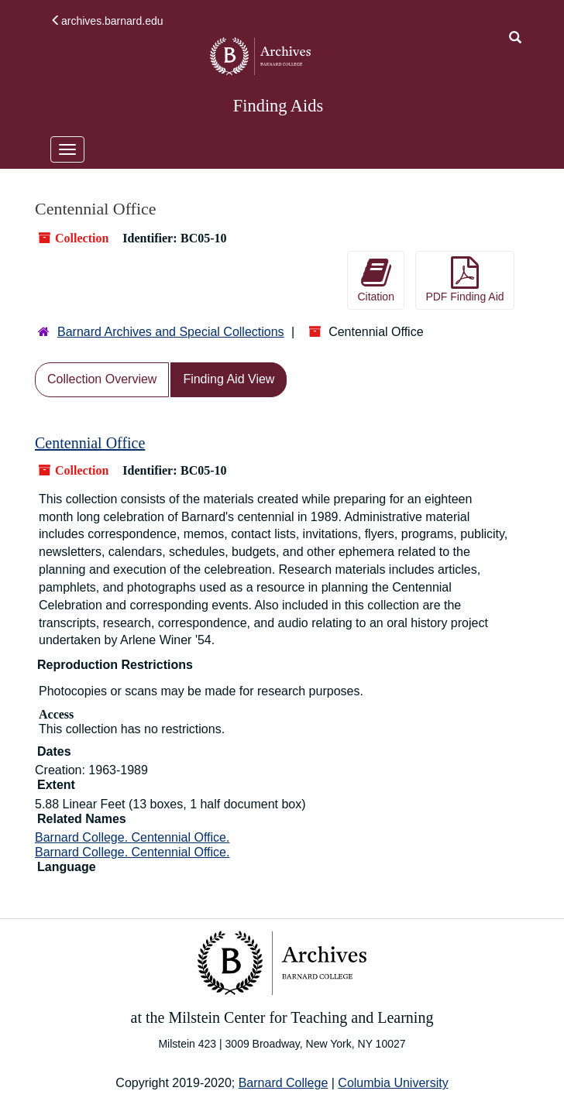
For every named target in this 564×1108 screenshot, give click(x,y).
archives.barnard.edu (106, 21)
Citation (375, 279)
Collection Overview (101, 379)
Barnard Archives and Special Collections (170, 331)
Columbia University (393, 1082)
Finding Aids (278, 105)
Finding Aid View (228, 379)
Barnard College (283, 1082)
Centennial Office (90, 442)
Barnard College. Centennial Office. (132, 837)
